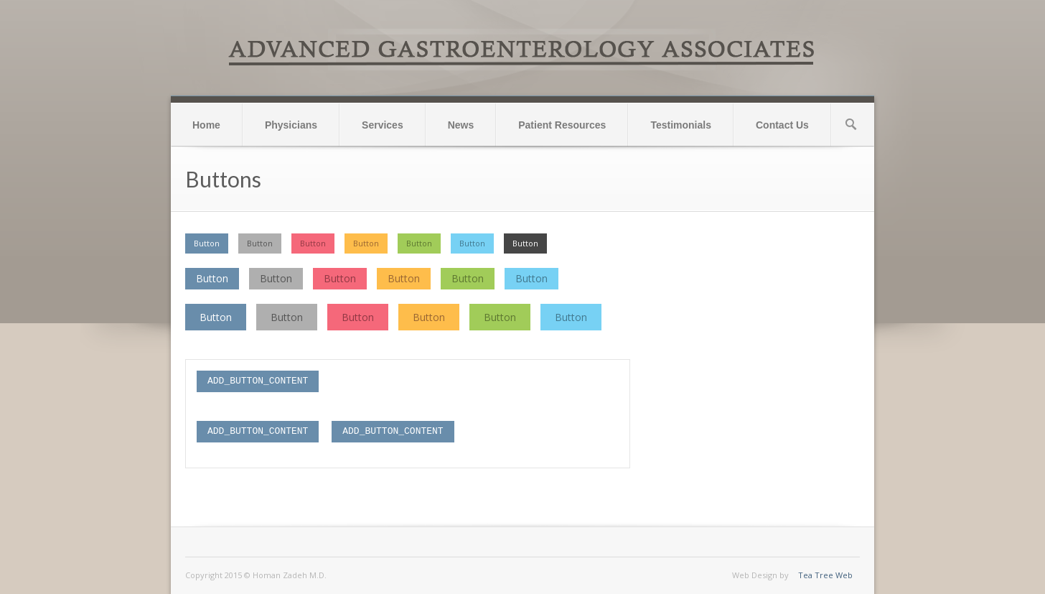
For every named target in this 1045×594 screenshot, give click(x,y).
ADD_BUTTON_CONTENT (257, 381)
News (461, 125)
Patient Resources (562, 125)
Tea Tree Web (825, 575)
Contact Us (782, 125)
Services (382, 125)
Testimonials (680, 125)
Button (207, 243)
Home (206, 125)
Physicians (291, 125)
